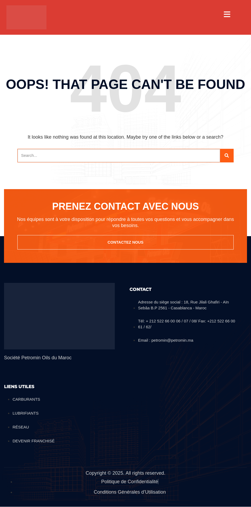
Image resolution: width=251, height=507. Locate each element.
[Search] (226, 155)
